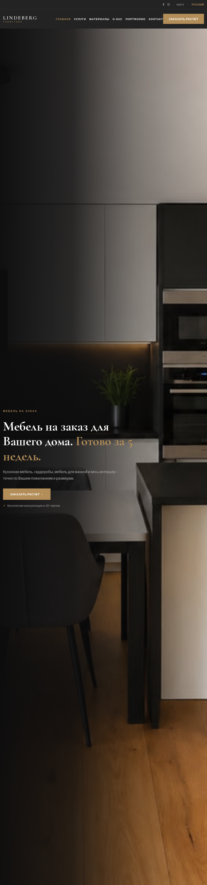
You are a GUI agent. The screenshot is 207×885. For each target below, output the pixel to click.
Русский (198, 4)
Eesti (180, 4)
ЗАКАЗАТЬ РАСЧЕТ (183, 19)
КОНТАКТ (156, 19)
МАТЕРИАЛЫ (99, 19)
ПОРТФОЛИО (136, 19)
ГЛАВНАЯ (63, 19)
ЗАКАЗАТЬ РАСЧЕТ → (26, 494)
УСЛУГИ (80, 19)
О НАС (117, 19)
